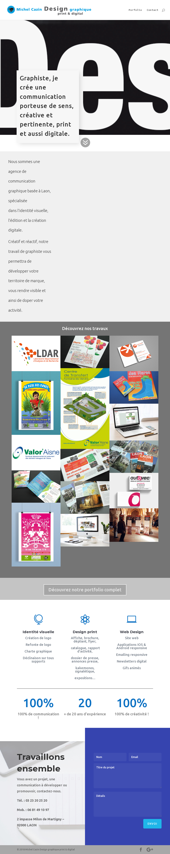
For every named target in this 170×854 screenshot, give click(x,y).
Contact (152, 10)
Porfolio (135, 10)
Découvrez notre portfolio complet (85, 589)
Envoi (152, 823)
